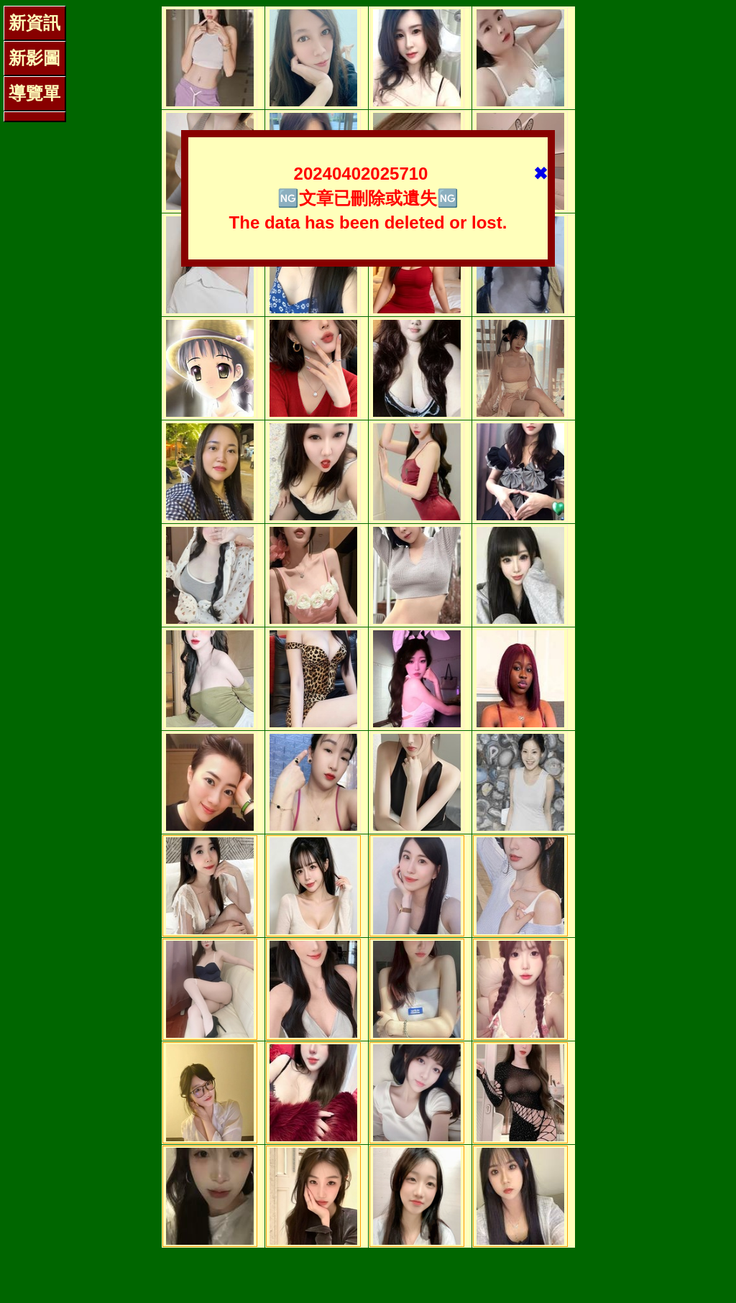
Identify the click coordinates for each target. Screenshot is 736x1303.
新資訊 (34, 22)
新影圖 (34, 58)
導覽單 (34, 93)
